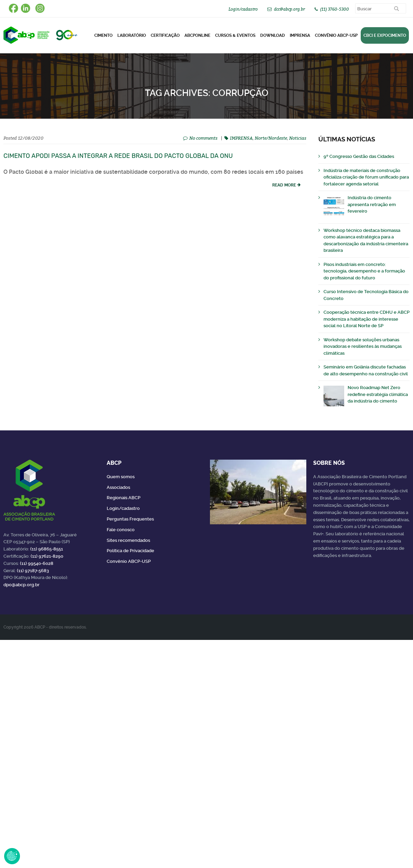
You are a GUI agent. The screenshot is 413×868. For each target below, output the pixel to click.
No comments (203, 138)
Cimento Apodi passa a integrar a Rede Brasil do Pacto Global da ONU (118, 156)
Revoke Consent (12, 856)
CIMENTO (103, 35)
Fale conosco (121, 529)
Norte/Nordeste (271, 138)
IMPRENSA (241, 138)
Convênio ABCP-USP (336, 35)
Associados (118, 487)
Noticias (297, 138)
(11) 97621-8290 (47, 556)
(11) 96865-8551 (46, 548)
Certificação (165, 35)
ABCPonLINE (197, 35)
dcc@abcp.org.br (289, 9)
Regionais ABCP (123, 497)
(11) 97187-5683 (33, 570)
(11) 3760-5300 (334, 9)
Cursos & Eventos (235, 35)
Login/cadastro (243, 9)
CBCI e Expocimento (384, 35)
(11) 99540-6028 (36, 563)
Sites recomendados (128, 540)
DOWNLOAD (272, 35)
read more (284, 185)
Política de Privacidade (130, 550)
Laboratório (131, 35)
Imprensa (300, 35)
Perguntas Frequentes (130, 519)
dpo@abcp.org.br (21, 584)
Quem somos (121, 476)
